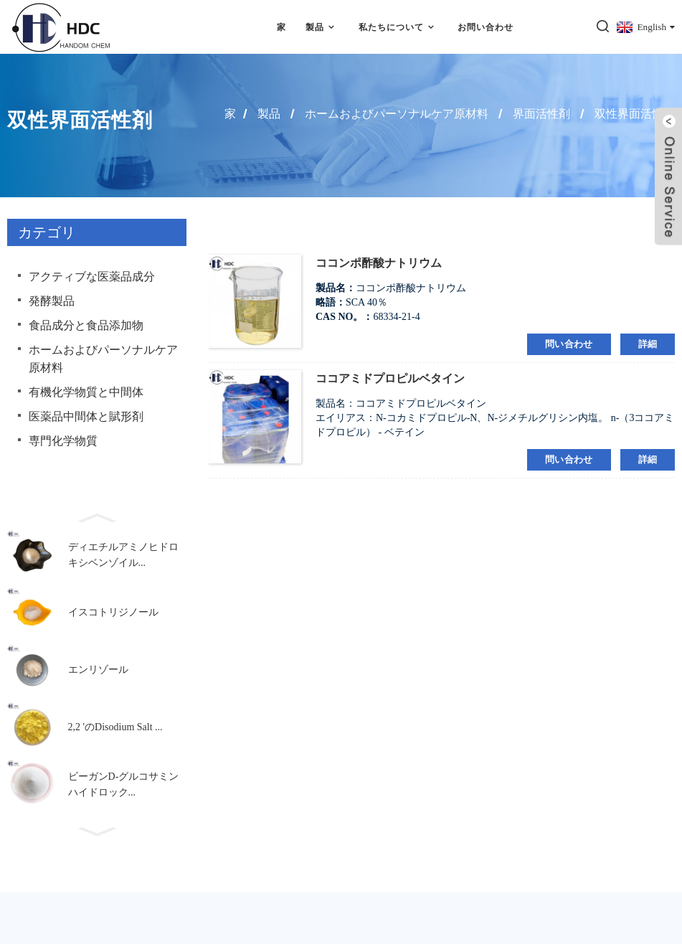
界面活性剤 (541, 114)
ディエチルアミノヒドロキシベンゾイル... (123, 555)
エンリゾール (98, 669)
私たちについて (398, 27)
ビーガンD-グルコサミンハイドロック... (123, 784)
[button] (96, 516)
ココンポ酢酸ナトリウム (379, 263)
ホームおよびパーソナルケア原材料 (396, 114)
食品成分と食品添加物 (86, 325)
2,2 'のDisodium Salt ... (115, 727)
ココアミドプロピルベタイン (390, 378)
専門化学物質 (63, 441)
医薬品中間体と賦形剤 (86, 416)
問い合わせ (569, 344)
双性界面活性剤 (635, 114)
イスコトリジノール (113, 612)
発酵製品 (52, 301)
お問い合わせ (485, 27)
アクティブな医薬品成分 (92, 276)
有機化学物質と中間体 (86, 392)
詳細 (648, 344)
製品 (322, 27)
